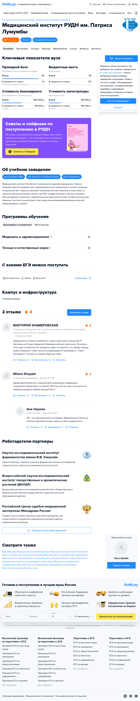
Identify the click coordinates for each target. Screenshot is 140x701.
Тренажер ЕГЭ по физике (14, 680)
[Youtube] (136, 696)
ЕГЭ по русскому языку (85, 642)
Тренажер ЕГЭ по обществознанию (11, 663)
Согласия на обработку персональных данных (84, 625)
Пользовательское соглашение (71, 696)
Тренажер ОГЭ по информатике (47, 675)
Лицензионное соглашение (39, 696)
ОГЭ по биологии (118, 655)
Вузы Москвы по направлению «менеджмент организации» (47, 564)
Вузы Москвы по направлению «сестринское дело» (44, 558)
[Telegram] (130, 696)
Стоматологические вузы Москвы (26, 555)
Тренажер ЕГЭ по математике (11, 655)
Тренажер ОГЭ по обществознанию (47, 663)
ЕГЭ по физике (80, 664)
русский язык (13, 278)
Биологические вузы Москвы (17, 568)
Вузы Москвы (9, 551)
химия (27, 278)
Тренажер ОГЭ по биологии (52, 668)
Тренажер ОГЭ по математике (47, 655)
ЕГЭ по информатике (83, 660)
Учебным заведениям (13, 696)
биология (41, 278)
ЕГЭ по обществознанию (85, 651)
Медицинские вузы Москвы (31, 551)
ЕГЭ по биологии (82, 655)
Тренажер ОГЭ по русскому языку (52, 648)
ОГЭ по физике (116, 664)
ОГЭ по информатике (119, 660)
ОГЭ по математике (119, 647)
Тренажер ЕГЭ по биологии (16, 668)
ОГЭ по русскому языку (121, 642)
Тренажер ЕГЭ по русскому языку (16, 648)
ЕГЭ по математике (83, 647)
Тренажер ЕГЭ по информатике (11, 675)
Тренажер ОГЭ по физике (51, 680)
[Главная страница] (9, 4)
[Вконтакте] (125, 696)
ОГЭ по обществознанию (121, 651)
